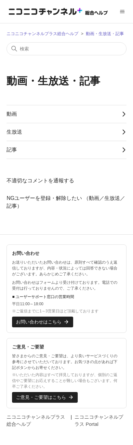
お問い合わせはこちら (42, 322)
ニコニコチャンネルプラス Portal (98, 420)
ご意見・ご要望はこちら (45, 397)
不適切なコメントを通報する (40, 180)
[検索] (66, 48)
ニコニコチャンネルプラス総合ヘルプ (42, 33)
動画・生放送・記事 (105, 33)
